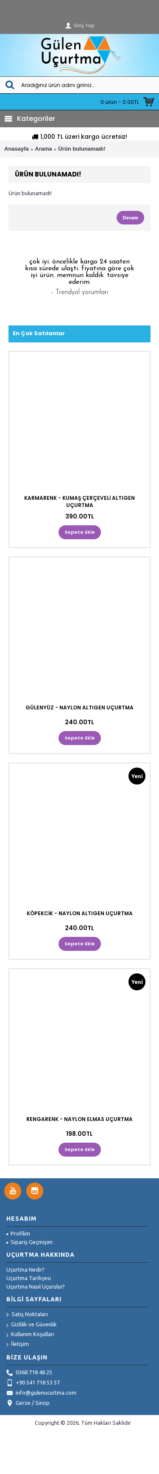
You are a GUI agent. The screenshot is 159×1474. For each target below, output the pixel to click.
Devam (130, 217)
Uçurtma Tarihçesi (28, 1278)
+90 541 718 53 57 (33, 1383)
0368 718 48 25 (29, 1373)
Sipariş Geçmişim (29, 1242)
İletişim (17, 1344)
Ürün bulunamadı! (81, 149)
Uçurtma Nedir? (25, 1269)
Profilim (18, 1233)
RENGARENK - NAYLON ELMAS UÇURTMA (79, 1119)
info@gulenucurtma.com (41, 1393)
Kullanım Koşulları (30, 1334)
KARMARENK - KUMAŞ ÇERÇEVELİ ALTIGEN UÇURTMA (79, 501)
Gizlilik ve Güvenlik (31, 1324)
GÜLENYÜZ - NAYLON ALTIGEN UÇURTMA (79, 707)
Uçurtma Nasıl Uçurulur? (35, 1286)
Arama (43, 149)
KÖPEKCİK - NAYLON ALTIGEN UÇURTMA (80, 913)
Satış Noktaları (27, 1315)
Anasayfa (16, 149)
